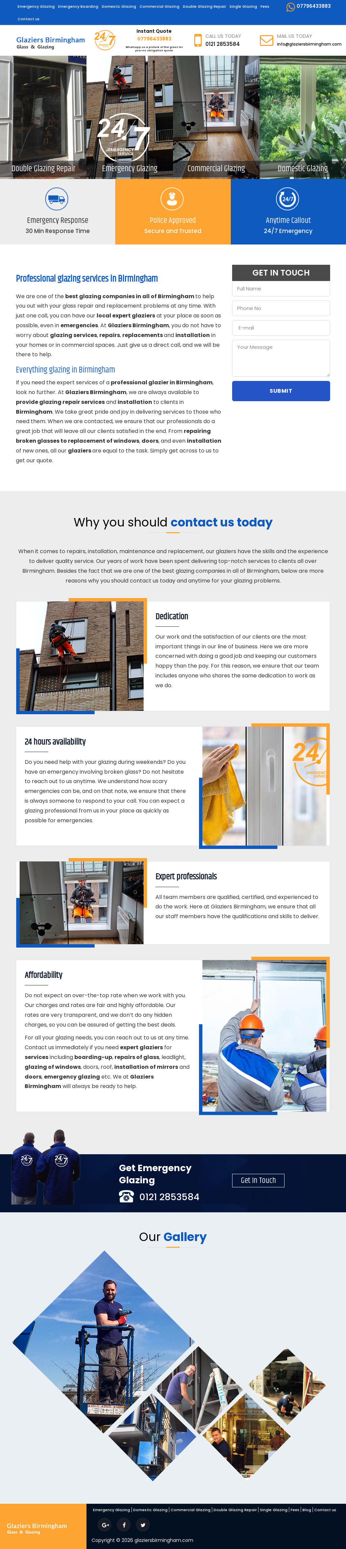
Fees (265, 6)
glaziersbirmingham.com (163, 1540)
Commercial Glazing (159, 6)
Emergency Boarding (78, 6)
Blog (306, 1510)
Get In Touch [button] (258, 1181)
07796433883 (308, 7)
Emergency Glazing (36, 6)
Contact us (29, 19)
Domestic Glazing (119, 6)
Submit (281, 391)
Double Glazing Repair (204, 6)
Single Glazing (243, 6)
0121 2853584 (222, 44)
